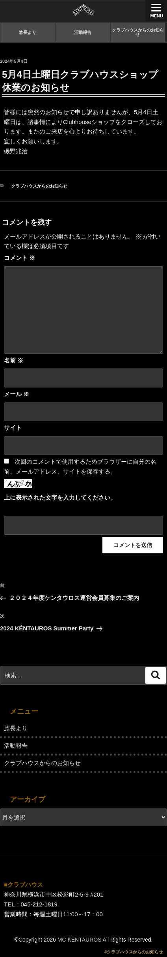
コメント (19, 257)
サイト (13, 427)
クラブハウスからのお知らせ (138, 32)
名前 (13, 360)
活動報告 (82, 32)
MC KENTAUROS (80, 939)
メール (16, 394)
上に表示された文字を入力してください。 (60, 497)
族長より (27, 32)
